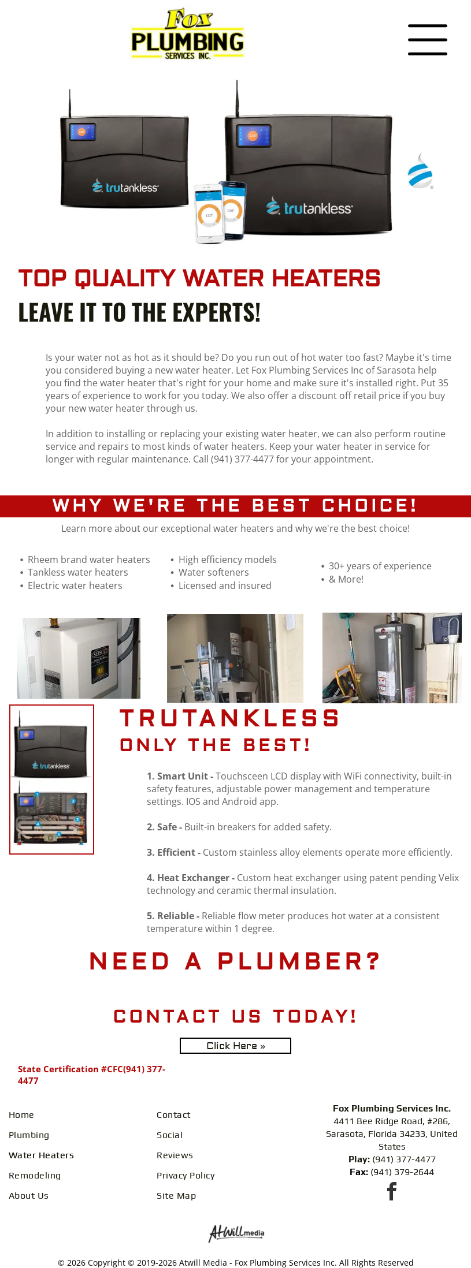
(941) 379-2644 (402, 1171)
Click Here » (235, 1046)
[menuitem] (78, 1115)
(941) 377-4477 (404, 1159)
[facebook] (392, 1193)
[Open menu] (427, 40)
